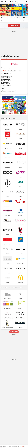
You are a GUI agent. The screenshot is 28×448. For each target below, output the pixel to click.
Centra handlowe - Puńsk (14, 446)
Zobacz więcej (14, 331)
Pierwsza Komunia (14, 25)
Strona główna (3, 446)
